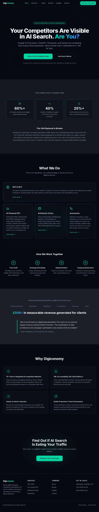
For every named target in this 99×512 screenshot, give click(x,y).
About (44, 3)
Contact (66, 3)
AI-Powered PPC (32, 487)
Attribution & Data (32, 490)
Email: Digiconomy (82, 490)
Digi (8, 3)
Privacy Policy (82, 505)
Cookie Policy (92, 505)
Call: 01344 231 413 (82, 487)
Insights (58, 3)
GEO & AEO (31, 484)
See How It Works (64, 56)
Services (35, 3)
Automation (31, 493)
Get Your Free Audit (88, 3)
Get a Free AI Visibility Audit (38, 56)
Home (27, 3)
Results (50, 3)
